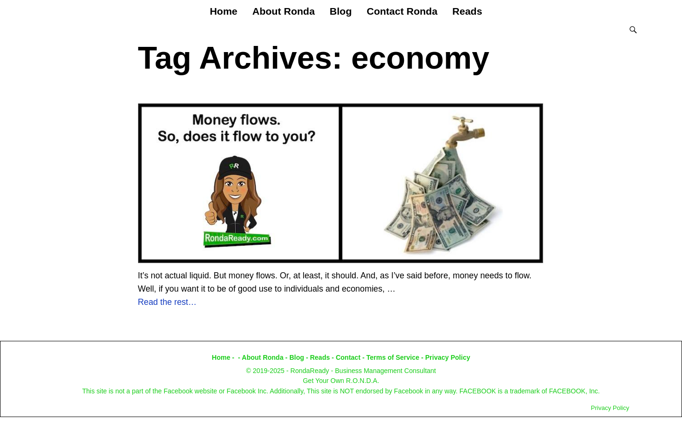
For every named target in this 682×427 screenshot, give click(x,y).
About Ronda (283, 11)
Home (223, 11)
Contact (348, 357)
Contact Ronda (402, 11)
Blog (341, 11)
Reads (467, 11)
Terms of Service (393, 357)
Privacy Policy (447, 357)
